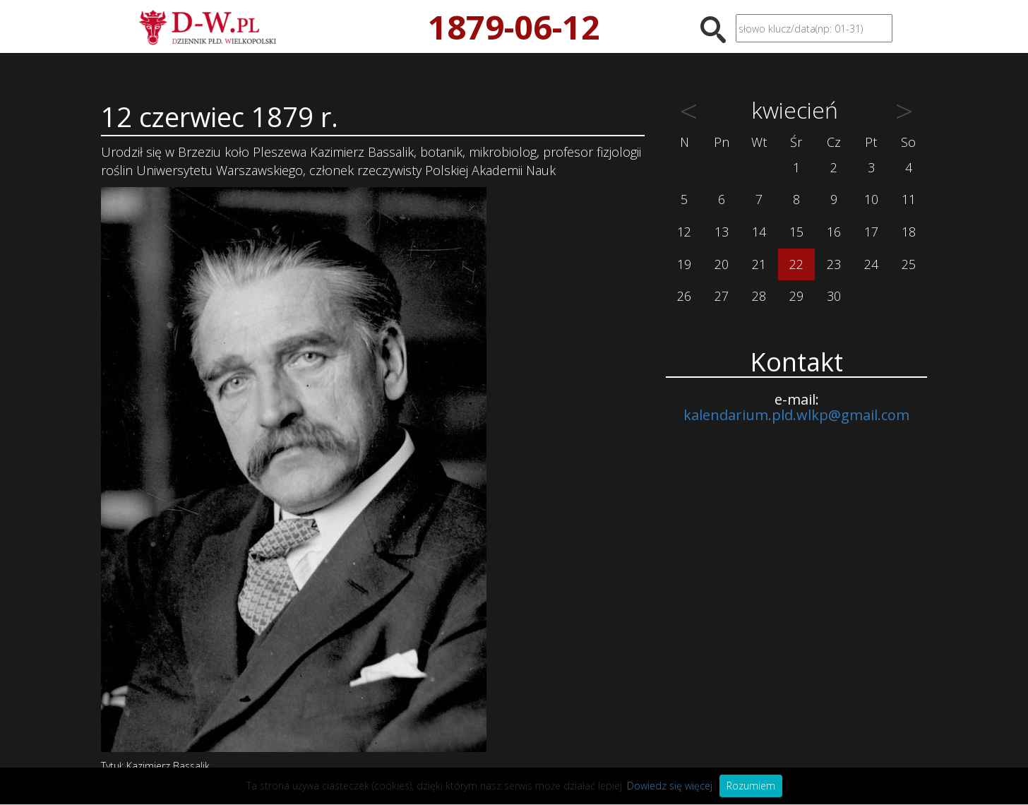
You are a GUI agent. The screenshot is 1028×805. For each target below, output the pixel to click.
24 (871, 264)
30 (834, 295)
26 (684, 295)
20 (722, 264)
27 (722, 295)
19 (684, 264)
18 (909, 231)
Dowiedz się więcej (669, 785)
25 (909, 264)
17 (871, 231)
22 (796, 264)
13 (722, 231)
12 (684, 231)
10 (871, 199)
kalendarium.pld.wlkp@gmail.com (796, 414)
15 (796, 231)
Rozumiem (751, 785)
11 (909, 199)
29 (796, 295)
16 (834, 231)
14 (759, 231)
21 (759, 264)
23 (834, 264)
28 (759, 295)
